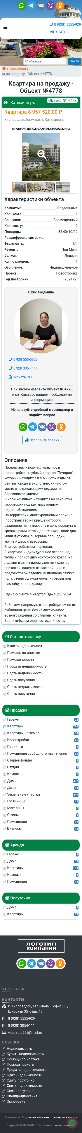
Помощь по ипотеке (23, 1059)
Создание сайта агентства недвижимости (50, 1117)
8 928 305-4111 (23, 368)
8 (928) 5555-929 (65, 24)
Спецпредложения (22, 1096)
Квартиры (18, 68)
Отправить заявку (42, 440)
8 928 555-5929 (23, 359)
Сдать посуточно (21, 1080)
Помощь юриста (20, 1064)
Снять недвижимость (24, 1086)
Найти (74, 61)
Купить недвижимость (25, 1054)
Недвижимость (19, 1049)
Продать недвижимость (26, 1070)
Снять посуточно (21, 1091)
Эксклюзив (16, 1101)
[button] (40, 151)
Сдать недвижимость (24, 1075)
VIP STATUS (59, 32)
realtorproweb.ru (64, 1125)
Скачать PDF (21, 377)
